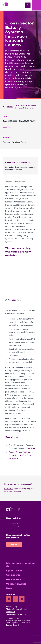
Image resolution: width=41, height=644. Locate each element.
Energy (23, 142)
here (18, 300)
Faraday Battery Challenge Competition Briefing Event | (21, 455)
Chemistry (15, 142)
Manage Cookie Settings (16, 614)
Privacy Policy (11, 606)
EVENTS (10, 107)
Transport (7, 142)
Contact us (9, 167)
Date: (5, 121)
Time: (21, 121)
